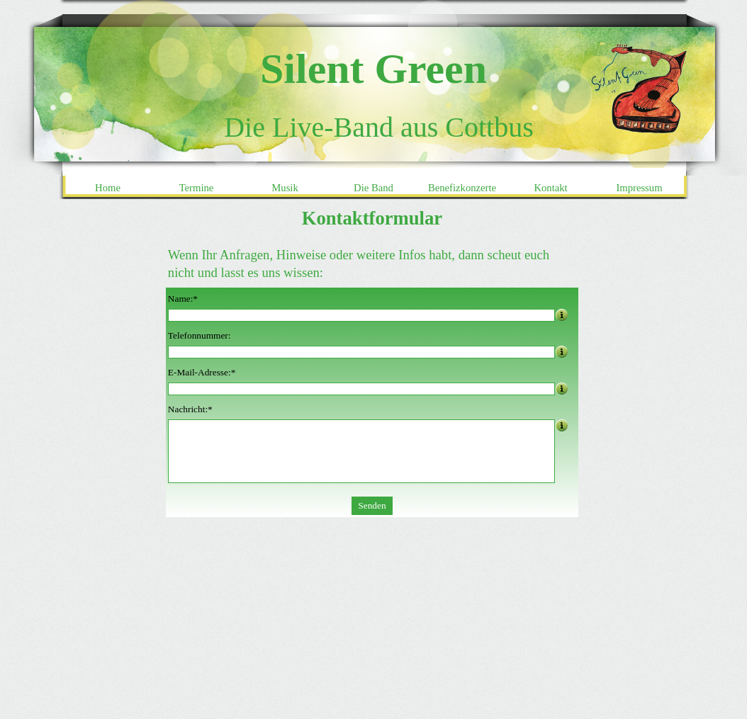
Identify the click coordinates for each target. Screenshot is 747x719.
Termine (196, 187)
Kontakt (550, 187)
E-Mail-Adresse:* (202, 372)
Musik (284, 187)
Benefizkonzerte (462, 187)
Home (107, 187)
